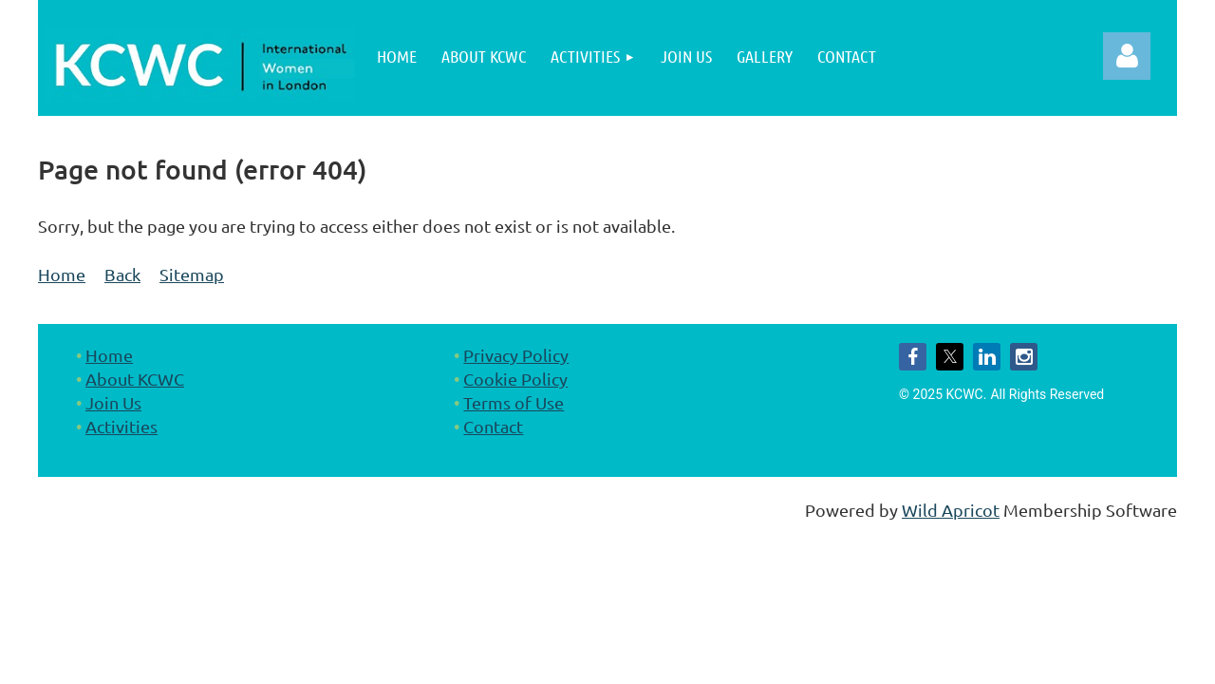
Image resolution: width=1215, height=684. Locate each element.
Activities (121, 426)
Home (61, 274)
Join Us (113, 402)
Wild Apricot (951, 510)
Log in (1126, 56)
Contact (493, 426)
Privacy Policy (516, 355)
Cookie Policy (515, 379)
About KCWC (134, 379)
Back (122, 274)
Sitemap (191, 274)
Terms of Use (513, 402)
